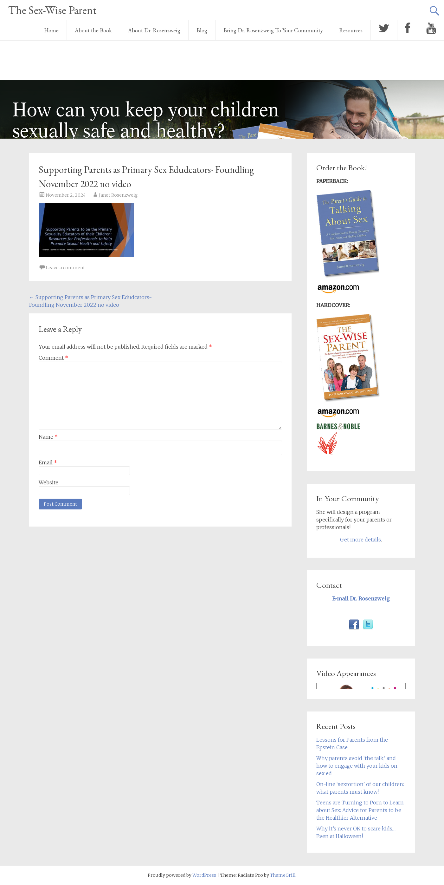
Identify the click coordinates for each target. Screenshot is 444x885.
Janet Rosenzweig (118, 195)
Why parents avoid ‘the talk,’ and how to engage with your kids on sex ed (356, 766)
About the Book (93, 30)
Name (48, 437)
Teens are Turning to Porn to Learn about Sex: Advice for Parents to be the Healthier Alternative (360, 810)
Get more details (360, 539)
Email (48, 462)
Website (48, 482)
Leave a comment (65, 268)
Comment (53, 358)
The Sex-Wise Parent (52, 10)
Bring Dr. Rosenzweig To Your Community (273, 30)
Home (51, 30)
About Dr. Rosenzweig (154, 30)
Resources (351, 30)
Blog (201, 30)
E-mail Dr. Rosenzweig (360, 598)
